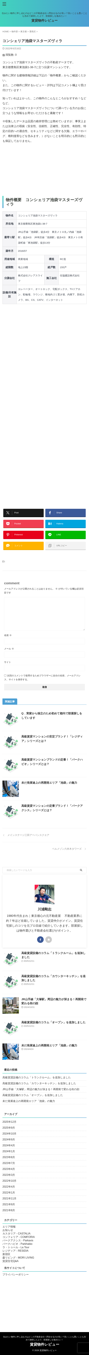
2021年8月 (8, 1210)
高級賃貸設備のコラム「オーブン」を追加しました (53, 1022)
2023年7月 (8, 1163)
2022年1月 (8, 1192)
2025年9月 (8, 1127)
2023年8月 (8, 1157)
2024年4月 (8, 1145)
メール (9, 648)
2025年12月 (9, 1121)
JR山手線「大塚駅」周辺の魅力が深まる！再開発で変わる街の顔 (40, 1089)
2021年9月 (8, 1204)
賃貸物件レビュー (44, 20)
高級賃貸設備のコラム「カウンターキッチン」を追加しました (39, 1083)
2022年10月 (9, 1180)
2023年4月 (8, 1169)
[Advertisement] (44, 170)
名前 (8, 635)
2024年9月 (8, 1139)
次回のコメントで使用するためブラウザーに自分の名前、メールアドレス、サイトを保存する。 (42, 677)
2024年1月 (8, 1151)
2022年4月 (8, 1186)
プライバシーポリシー (15, 1274)
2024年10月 (9, 1133)
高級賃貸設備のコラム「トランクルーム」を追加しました (36, 1077)
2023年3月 (8, 1175)
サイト (7, 662)
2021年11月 (9, 1198)
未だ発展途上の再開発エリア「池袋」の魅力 (49, 782)
